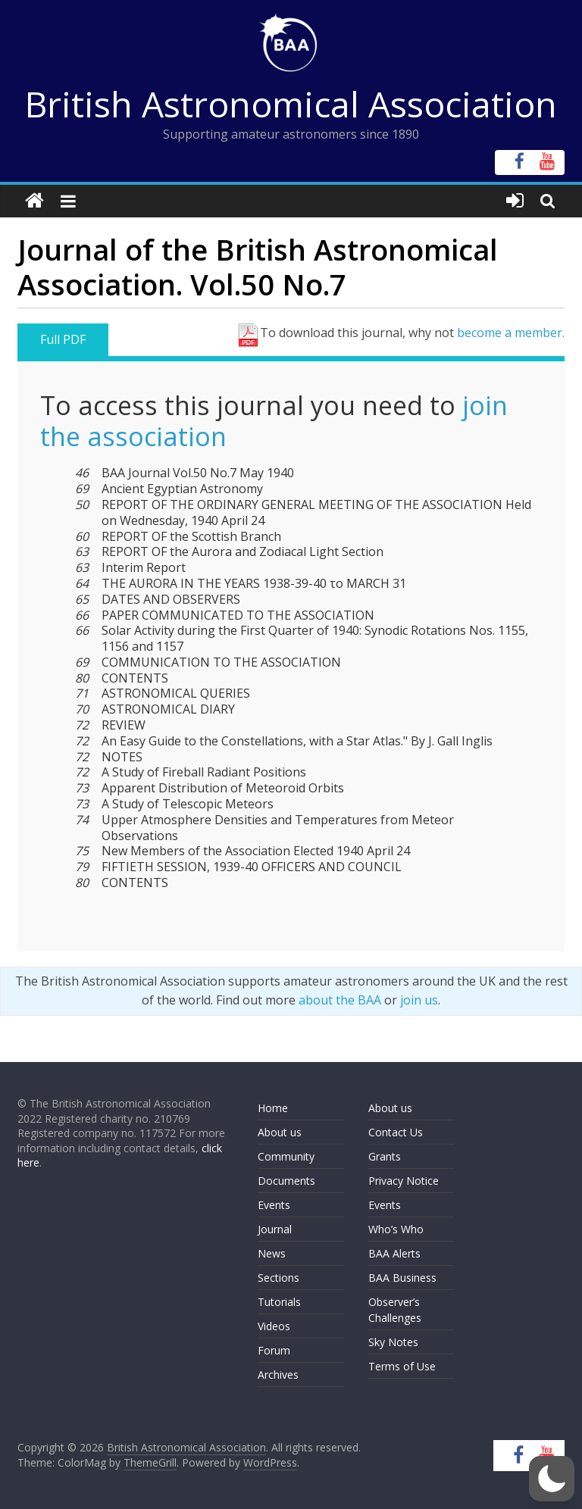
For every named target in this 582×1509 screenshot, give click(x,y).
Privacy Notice (403, 1180)
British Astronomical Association (291, 103)
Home (273, 1108)
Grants (384, 1156)
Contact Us (395, 1132)
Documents (286, 1180)
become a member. (511, 332)
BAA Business (402, 1277)
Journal (275, 1229)
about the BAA (340, 1000)
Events (274, 1205)
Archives (278, 1374)
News (272, 1253)
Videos (274, 1326)
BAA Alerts (394, 1253)
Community (286, 1156)
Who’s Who (396, 1229)
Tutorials (279, 1302)
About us (280, 1132)
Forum (274, 1350)
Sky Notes (393, 1342)
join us (419, 1000)
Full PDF (63, 339)
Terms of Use (402, 1366)
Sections (278, 1277)
